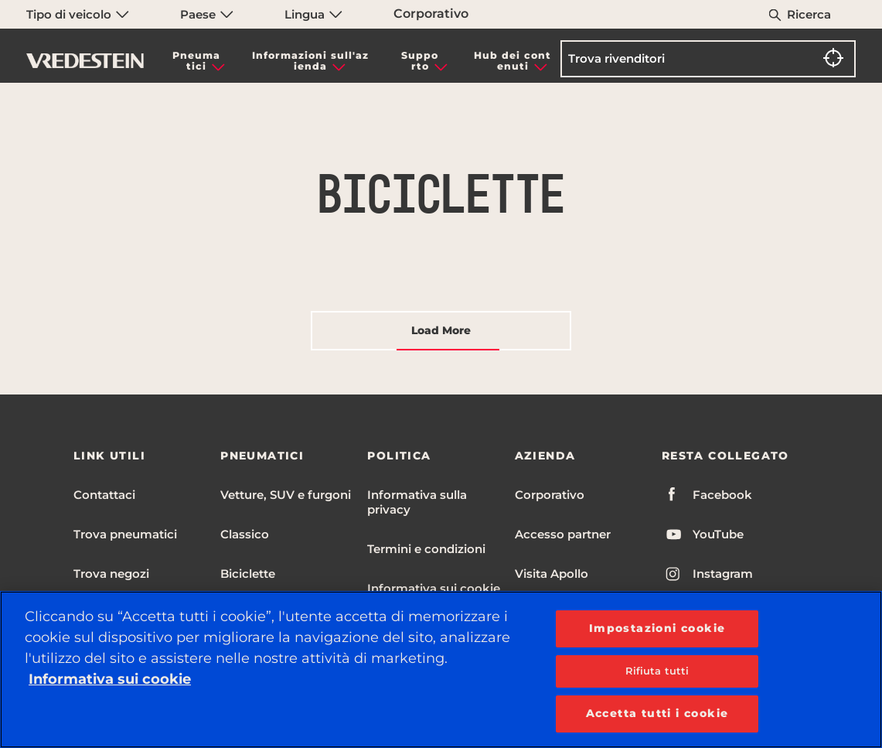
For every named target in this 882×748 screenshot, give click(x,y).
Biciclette (247, 573)
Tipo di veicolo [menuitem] (77, 14)
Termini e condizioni (426, 548)
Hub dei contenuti (512, 61)
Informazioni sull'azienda (310, 61)
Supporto (419, 61)
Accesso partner (563, 534)
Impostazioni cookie (657, 628)
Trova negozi (111, 573)
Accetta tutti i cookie (657, 713)
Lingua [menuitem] (313, 14)
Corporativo (430, 13)
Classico (244, 534)
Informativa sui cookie (433, 588)
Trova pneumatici (125, 534)
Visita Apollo (551, 573)
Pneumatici (196, 61)
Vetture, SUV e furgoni (285, 494)
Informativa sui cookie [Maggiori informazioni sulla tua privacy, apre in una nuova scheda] (110, 679)
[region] (441, 669)
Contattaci (104, 494)
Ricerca (809, 14)
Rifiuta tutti (657, 670)
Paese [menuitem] (206, 14)
